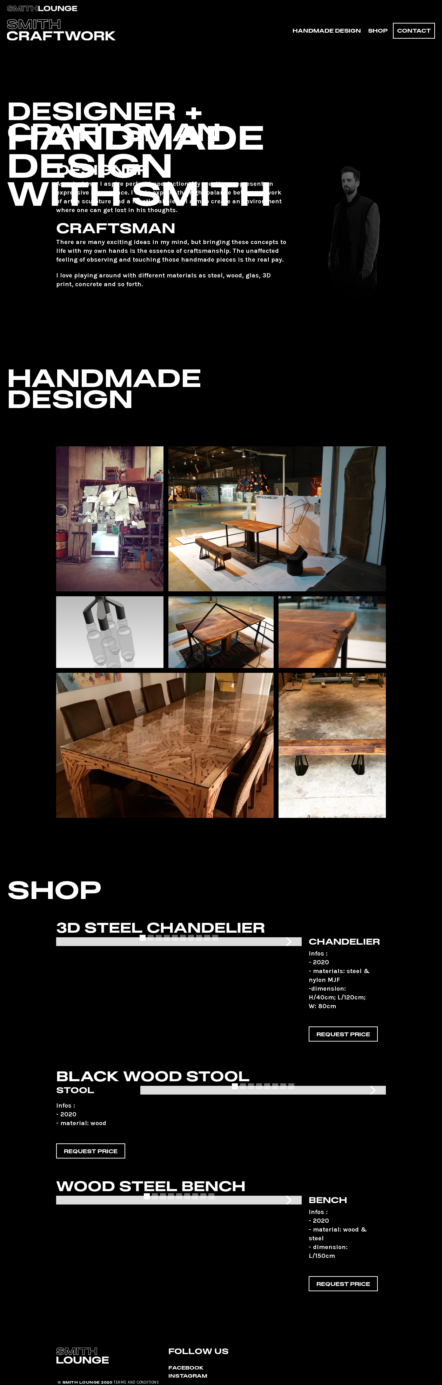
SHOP (378, 30)
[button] (288, 941)
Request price (343, 1034)
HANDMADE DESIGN (327, 30)
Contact (414, 30)
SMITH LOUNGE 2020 (87, 1382)
